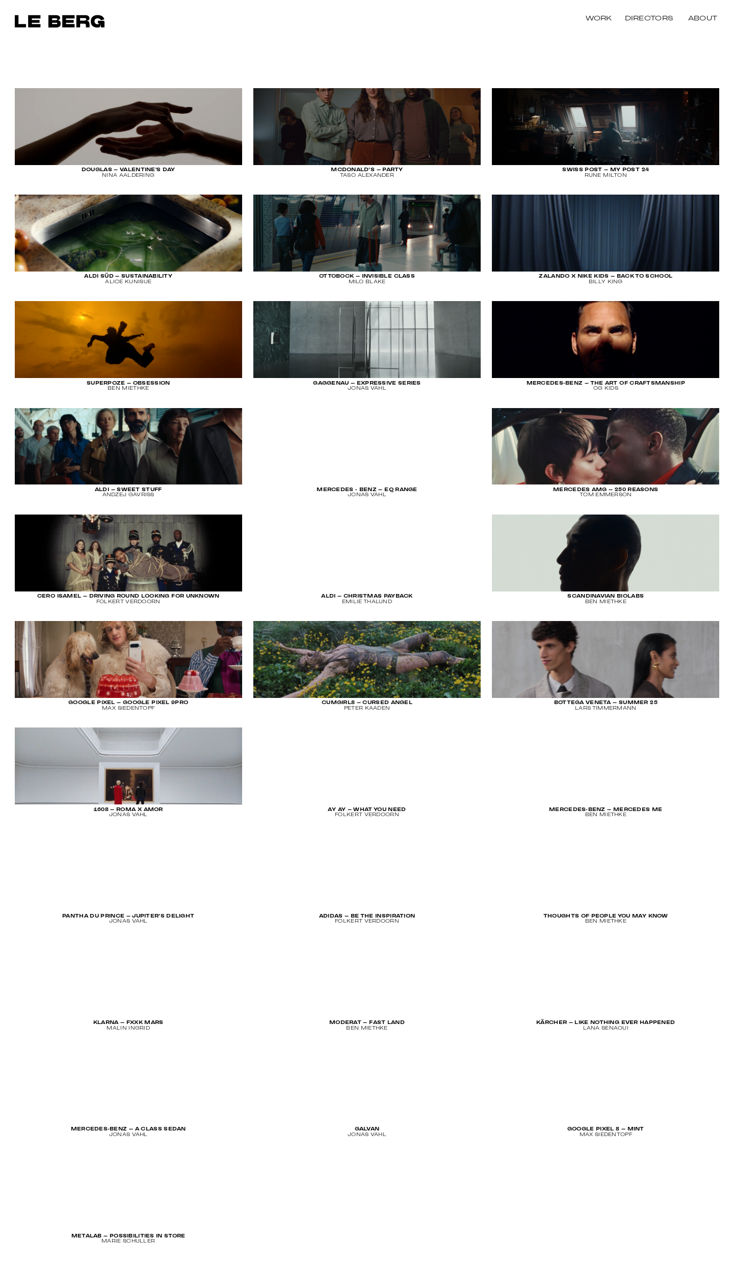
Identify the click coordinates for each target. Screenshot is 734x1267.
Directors (649, 18)
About (703, 18)
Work (599, 18)
